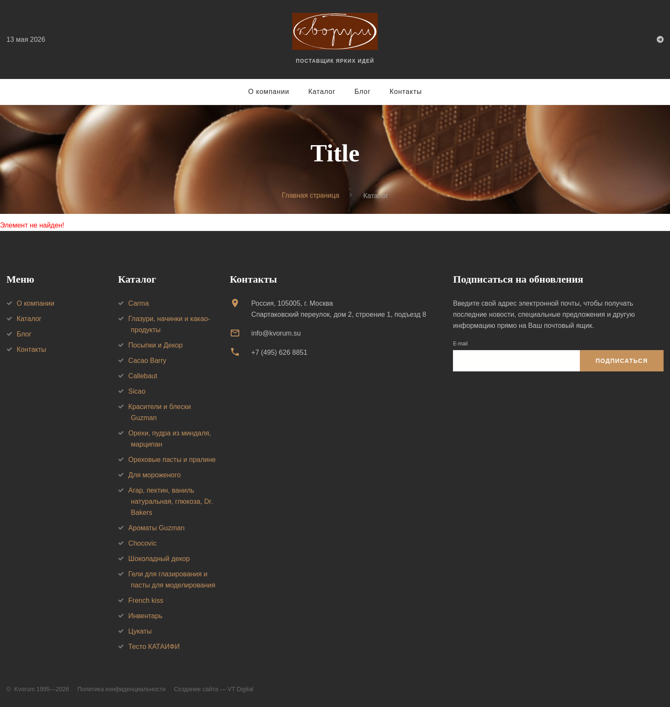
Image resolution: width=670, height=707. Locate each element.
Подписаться (622, 360)
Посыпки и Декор (155, 345)
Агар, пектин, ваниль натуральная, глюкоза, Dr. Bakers (170, 501)
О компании (268, 91)
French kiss (145, 600)
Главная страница (310, 195)
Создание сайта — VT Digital (213, 689)
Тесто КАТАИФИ (153, 646)
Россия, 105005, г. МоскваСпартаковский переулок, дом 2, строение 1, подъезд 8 (338, 309)
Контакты (406, 91)
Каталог (321, 91)
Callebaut (142, 376)
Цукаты (140, 631)
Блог (363, 91)
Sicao (136, 391)
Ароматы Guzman (156, 528)
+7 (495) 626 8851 (279, 352)
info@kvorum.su (276, 333)
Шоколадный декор (159, 558)
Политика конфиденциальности (121, 689)
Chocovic (142, 543)
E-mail (460, 344)
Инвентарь (145, 615)
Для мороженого (154, 475)
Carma (138, 303)
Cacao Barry (147, 360)
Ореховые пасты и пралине (172, 459)
